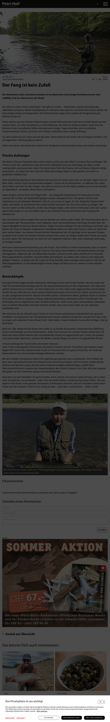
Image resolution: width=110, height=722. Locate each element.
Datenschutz (9, 718)
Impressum (21, 718)
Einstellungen (48, 718)
